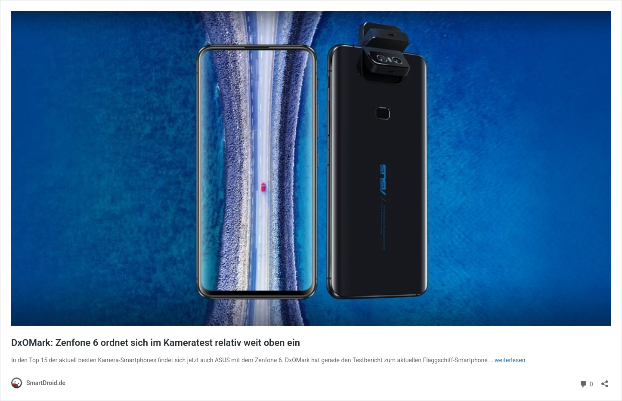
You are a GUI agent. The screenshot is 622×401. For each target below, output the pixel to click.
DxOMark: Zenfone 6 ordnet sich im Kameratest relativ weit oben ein (155, 342)
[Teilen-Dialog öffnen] (605, 381)
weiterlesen (510, 360)
